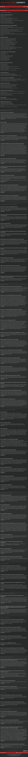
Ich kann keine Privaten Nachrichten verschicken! (8, 73)
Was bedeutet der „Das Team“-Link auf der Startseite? (8, 70)
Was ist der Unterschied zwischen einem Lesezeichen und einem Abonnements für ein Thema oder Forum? (13, 92)
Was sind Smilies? (3, 54)
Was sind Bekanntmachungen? (5, 57)
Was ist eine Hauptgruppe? (4, 69)
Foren (4, 6)
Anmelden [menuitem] (25, 6)
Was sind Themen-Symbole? (5, 60)
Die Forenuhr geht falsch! (4, 28)
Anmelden (2, 8)
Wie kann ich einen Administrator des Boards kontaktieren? (9, 106)
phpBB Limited (20, 712)
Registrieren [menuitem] (27, 6)
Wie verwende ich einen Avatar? (5, 32)
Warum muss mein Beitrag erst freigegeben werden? (8, 48)
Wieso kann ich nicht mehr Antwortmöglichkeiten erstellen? (9, 42)
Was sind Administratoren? (4, 63)
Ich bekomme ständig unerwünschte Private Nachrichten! (9, 74)
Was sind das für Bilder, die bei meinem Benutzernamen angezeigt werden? (12, 31)
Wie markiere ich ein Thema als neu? (6, 49)
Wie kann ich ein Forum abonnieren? (6, 94)
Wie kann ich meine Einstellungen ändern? (7, 26)
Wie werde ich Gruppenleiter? (5, 67)
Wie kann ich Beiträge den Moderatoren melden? (8, 46)
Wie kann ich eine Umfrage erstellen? (6, 41)
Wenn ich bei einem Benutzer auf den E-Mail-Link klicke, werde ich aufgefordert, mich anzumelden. (13, 34)
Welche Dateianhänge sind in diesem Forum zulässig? (8, 98)
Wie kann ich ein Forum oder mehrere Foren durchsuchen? (9, 84)
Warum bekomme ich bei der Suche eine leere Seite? (8, 86)
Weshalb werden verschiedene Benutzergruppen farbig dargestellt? (10, 68)
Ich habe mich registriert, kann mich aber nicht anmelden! (9, 18)
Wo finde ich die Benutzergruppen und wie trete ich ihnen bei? (10, 66)
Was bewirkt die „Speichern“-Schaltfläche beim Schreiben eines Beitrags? (11, 47)
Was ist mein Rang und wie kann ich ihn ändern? (8, 33)
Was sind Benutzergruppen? (5, 65)
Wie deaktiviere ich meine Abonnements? (7, 95)
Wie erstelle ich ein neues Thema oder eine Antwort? (8, 38)
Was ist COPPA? (3, 16)
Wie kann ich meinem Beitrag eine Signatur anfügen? (8, 40)
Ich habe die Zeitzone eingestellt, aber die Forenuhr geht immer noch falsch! (12, 29)
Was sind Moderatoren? (4, 64)
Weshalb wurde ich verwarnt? (5, 45)
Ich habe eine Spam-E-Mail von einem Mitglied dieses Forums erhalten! (11, 75)
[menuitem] (24, 6)
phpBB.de (17, 755)
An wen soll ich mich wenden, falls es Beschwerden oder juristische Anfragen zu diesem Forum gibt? (13, 105)
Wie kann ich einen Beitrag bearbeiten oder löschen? (8, 39)
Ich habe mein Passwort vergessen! (6, 21)
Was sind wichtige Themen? (5, 58)
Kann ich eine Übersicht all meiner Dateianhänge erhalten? (9, 99)
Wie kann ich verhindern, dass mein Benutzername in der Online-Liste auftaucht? (12, 27)
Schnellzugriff (1, 6)
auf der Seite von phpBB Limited (8, 715)
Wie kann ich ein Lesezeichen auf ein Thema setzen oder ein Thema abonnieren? (12, 93)
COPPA (25, 145)
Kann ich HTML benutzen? (4, 53)
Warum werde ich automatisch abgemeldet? (7, 22)
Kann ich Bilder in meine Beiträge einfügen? (7, 55)
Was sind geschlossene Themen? (5, 59)
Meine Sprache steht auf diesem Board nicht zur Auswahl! (9, 30)
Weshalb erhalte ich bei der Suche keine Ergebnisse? (8, 85)
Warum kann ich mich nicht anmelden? (6, 19)
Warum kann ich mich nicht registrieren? (6, 17)
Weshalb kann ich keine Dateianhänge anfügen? (8, 44)
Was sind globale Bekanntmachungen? (6, 56)
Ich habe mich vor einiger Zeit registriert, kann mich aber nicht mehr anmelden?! (12, 20)
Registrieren (7, 8)
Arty (10, 754)
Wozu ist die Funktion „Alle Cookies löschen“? (7, 23)
